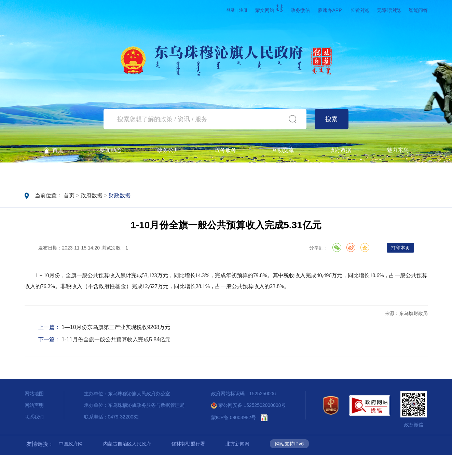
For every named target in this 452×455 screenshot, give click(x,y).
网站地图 (34, 393)
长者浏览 (359, 10)
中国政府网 (71, 443)
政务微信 (300, 10)
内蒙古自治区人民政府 (127, 443)
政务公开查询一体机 (53, 172)
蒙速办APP (330, 10)
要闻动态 (111, 150)
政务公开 (168, 150)
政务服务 (225, 150)
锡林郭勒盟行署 (188, 443)
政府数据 (340, 150)
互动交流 (283, 150)
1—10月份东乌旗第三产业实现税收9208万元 (115, 327)
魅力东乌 (398, 150)
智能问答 (418, 10)
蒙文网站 (269, 10)
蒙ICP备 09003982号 (233, 417)
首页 (53, 150)
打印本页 (400, 248)
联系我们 (34, 416)
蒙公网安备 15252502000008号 (248, 405)
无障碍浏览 (389, 10)
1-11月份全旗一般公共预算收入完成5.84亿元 (115, 339)
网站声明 (34, 405)
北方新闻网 (237, 443)
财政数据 (120, 195)
